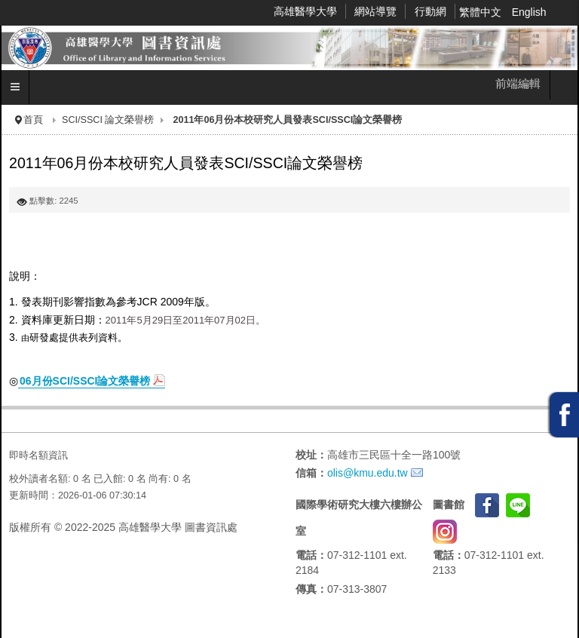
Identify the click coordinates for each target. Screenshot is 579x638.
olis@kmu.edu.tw (367, 473)
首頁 (33, 120)
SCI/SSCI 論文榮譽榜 (108, 120)
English (529, 12)
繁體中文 (481, 12)
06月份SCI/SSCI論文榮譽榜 (85, 381)
